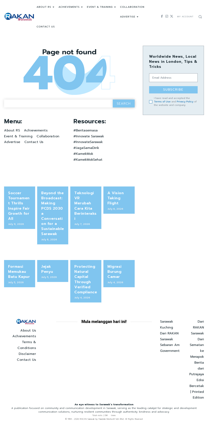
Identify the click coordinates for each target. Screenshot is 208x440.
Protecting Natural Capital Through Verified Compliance (84, 287)
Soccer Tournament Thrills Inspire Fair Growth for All (18, 218)
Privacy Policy (185, 101)
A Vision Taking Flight (118, 209)
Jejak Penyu (51, 275)
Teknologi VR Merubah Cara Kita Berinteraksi (85, 214)
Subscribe (173, 89)
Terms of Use (162, 101)
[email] (173, 77)
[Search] (124, 118)
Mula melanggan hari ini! (104, 327)
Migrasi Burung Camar (113, 280)
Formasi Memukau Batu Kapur (18, 280)
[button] (200, 16)
